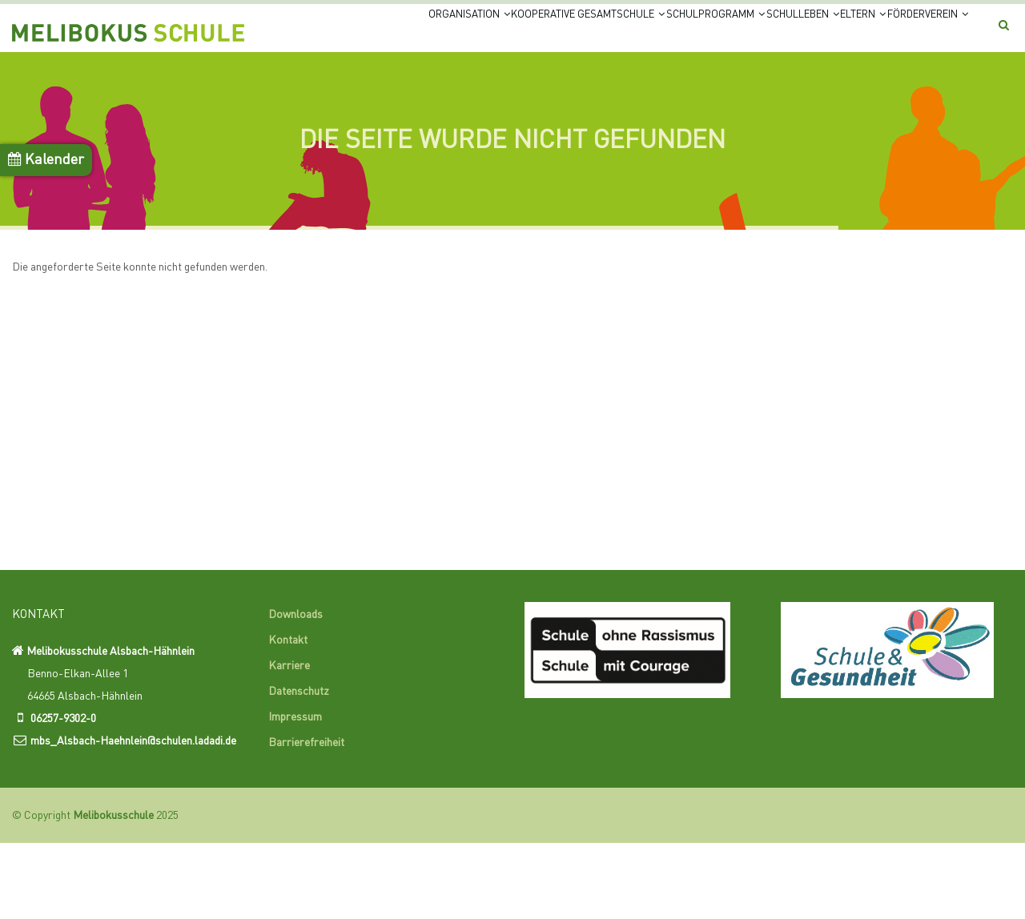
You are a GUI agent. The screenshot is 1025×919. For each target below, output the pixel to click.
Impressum (295, 793)
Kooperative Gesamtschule (469, 34)
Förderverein (324, 96)
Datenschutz (298, 767)
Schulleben (742, 34)
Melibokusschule (113, 891)
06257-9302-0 (63, 794)
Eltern (826, 34)
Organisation (321, 34)
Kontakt (288, 716)
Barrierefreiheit (306, 819)
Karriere (289, 742)
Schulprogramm (628, 34)
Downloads (295, 690)
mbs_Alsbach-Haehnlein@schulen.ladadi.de (133, 816)
